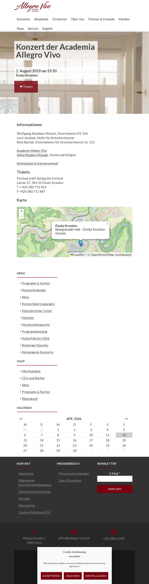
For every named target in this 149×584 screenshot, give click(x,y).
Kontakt (24, 498)
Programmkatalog (34, 331)
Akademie (41, 19)
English (47, 28)
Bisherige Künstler (35, 345)
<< (21, 419)
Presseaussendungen (74, 473)
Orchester (59, 19)
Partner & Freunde (101, 19)
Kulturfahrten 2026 (36, 338)
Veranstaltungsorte (36, 324)
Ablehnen (73, 575)
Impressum (26, 473)
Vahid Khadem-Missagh (32, 155)
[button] (80, 243)
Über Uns (77, 19)
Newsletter (26, 505)
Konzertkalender (34, 290)
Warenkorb (30, 399)
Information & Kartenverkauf (37, 163)
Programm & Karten (36, 283)
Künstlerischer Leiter (37, 311)
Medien (124, 19)
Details (60, 233)
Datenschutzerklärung (34, 492)
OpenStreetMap (102, 255)
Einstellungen (95, 575)
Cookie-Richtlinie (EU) (34, 512)
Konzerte (23, 19)
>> (126, 419)
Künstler (28, 318)
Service (33, 28)
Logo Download (70, 480)
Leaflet (77, 255)
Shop (20, 28)
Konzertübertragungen (38, 304)
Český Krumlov (27, 75)
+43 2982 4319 (114, 538)
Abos (25, 297)
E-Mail (114, 473)
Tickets (26, 86)
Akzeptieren (51, 575)
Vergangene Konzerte (37, 352)
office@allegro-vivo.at (74, 538)
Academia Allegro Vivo (32, 150)
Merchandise (31, 371)
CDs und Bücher (33, 378)
